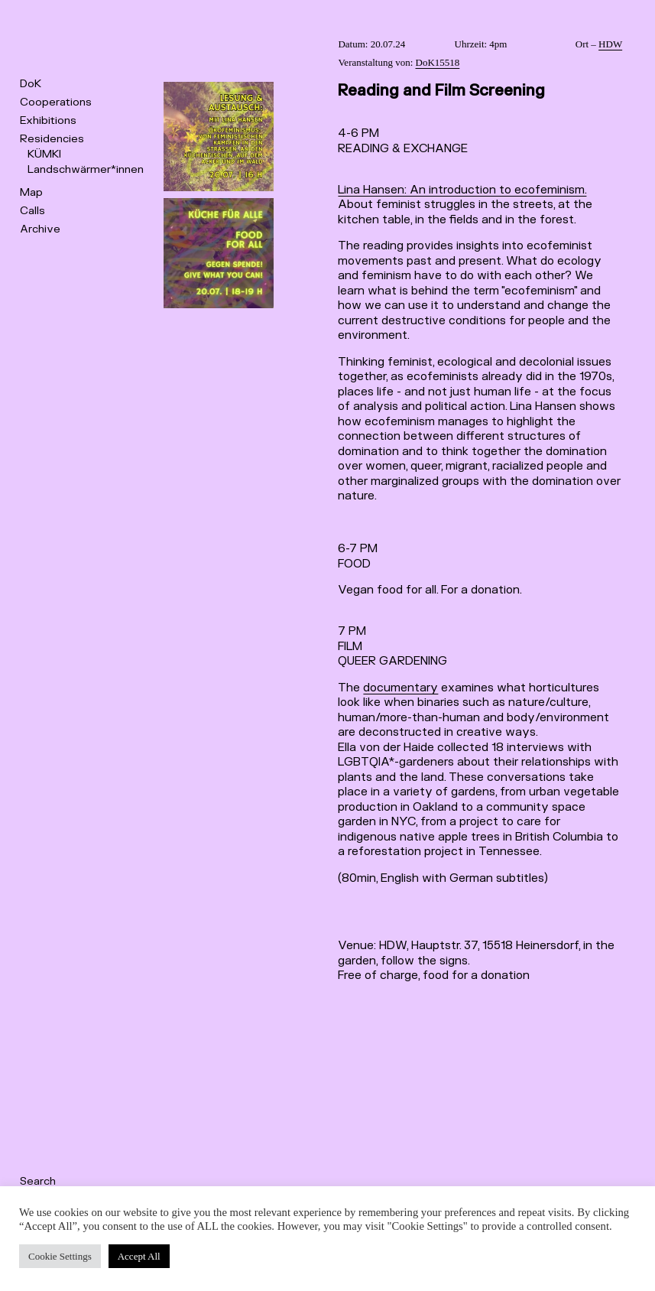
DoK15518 (438, 62)
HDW (610, 44)
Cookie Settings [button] (60, 1256)
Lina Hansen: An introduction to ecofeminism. (462, 190)
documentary (400, 688)
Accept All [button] (139, 1256)
